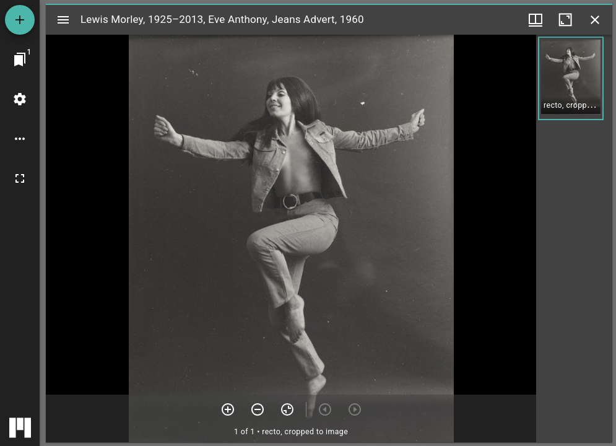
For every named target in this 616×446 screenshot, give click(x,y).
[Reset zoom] (287, 409)
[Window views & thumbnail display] (535, 20)
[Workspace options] (20, 139)
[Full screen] (20, 178)
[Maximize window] (565, 20)
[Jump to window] (20, 59)
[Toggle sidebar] (63, 20)
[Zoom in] (228, 409)
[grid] (574, 238)
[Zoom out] (257, 409)
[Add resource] (20, 20)
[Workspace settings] (20, 99)
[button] (571, 78)
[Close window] (595, 20)
